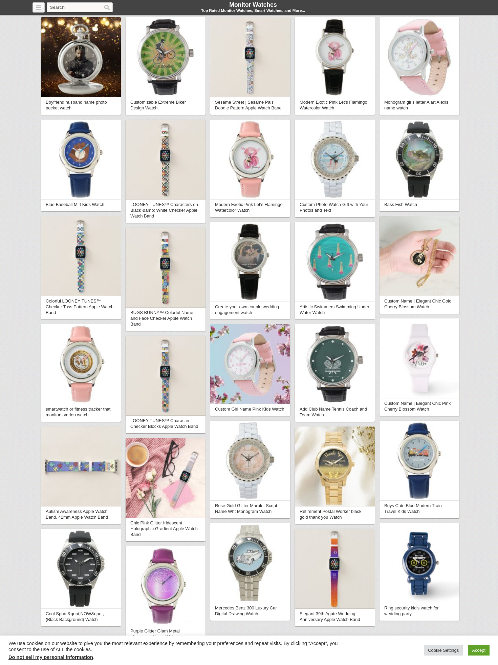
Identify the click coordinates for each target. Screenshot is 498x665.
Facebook (445, 7)
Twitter (437, 7)
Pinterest (461, 7)
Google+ (453, 7)
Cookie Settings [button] (443, 650)
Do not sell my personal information (50, 657)
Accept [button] (478, 650)
